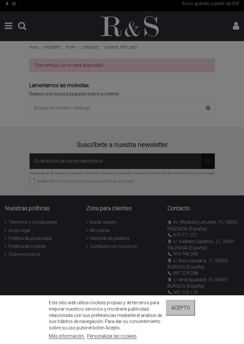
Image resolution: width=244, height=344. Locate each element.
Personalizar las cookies (112, 336)
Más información (67, 336)
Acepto (180, 308)
